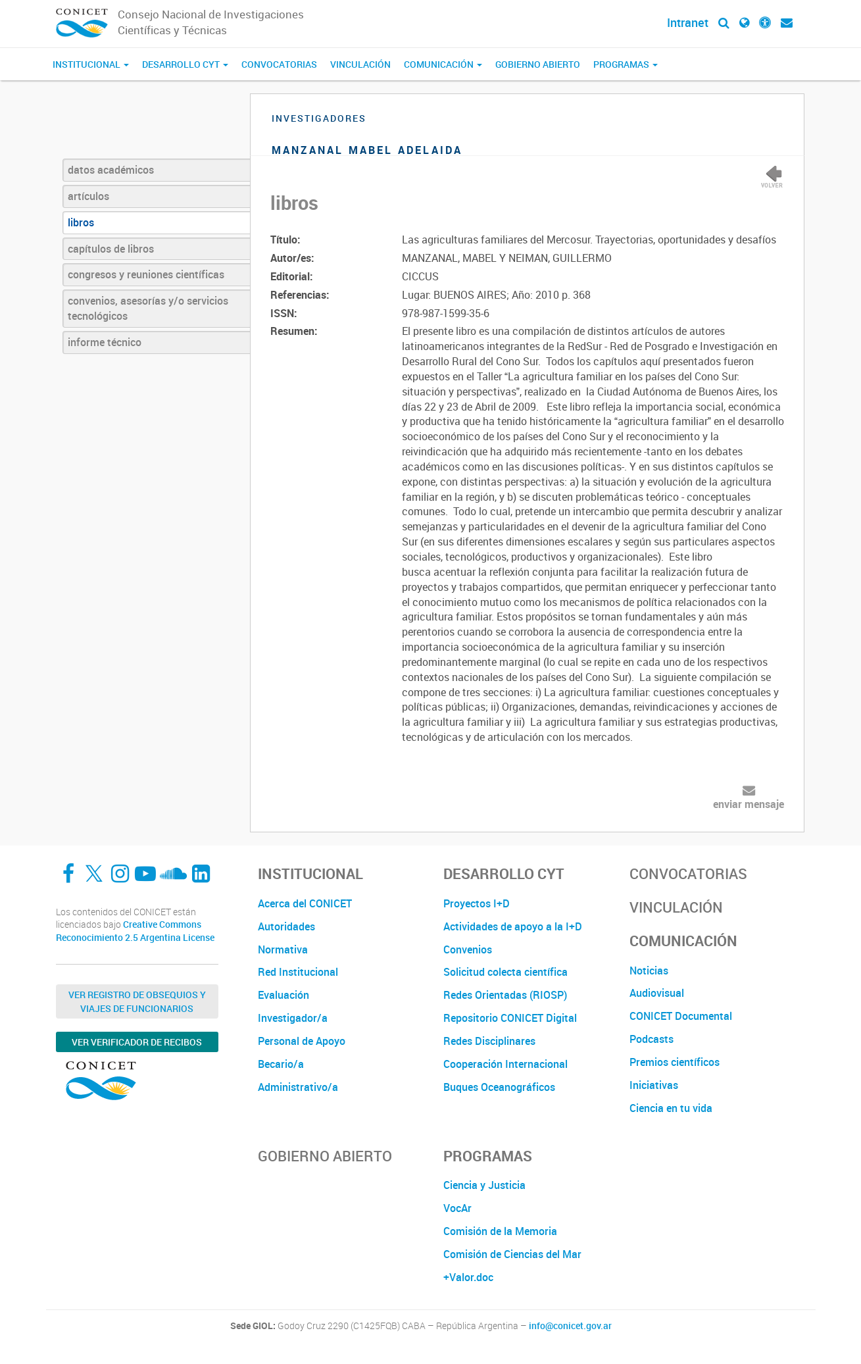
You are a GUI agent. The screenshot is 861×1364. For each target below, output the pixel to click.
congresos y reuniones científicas (146, 274)
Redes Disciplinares (489, 1041)
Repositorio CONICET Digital (510, 1018)
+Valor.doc (468, 1277)
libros (81, 222)
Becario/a (281, 1064)
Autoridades (286, 926)
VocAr (457, 1208)
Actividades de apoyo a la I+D (512, 926)
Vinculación (360, 64)
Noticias (648, 970)
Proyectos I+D (476, 903)
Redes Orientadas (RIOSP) (505, 995)
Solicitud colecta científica (505, 972)
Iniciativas (653, 1085)
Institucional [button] (91, 64)
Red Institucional (298, 972)
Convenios (467, 949)
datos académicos (111, 170)
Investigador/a (293, 1018)
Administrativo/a (298, 1087)
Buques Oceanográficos (499, 1087)
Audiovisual (656, 993)
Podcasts (651, 1039)
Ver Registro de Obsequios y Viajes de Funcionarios (137, 1001)
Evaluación (283, 995)
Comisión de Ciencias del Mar (512, 1254)
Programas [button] (625, 64)
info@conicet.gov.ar (570, 1326)
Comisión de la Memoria (500, 1231)
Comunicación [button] (443, 64)
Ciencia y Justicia (484, 1185)
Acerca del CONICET (305, 903)
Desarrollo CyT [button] (185, 64)
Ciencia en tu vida (670, 1108)
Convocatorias (279, 64)
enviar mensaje (748, 804)
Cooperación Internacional (505, 1064)
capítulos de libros (111, 248)
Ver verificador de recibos (137, 1042)
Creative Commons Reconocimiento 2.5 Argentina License (135, 931)
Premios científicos (674, 1062)
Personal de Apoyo (301, 1041)
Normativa (283, 949)
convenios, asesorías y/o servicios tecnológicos (148, 308)
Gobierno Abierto (537, 64)
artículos (88, 196)
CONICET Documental (680, 1016)
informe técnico (104, 342)
